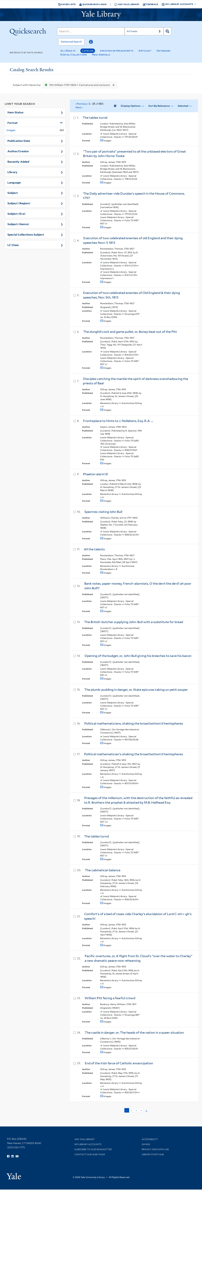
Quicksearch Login (93, 4)
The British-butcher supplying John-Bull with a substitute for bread (133, 622)
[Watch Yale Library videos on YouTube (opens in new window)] (17, 1156)
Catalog (87, 50)
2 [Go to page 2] (131, 1110)
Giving (146, 1144)
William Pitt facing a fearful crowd (110, 998)
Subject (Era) (16, 213)
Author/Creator (18, 151)
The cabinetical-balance (102, 870)
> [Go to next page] (146, 1111)
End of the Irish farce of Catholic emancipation (119, 1063)
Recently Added (18, 161)
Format (12, 122)
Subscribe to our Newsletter (93, 1149)
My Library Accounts (87, 1144)
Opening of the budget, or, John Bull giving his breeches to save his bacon (137, 656)
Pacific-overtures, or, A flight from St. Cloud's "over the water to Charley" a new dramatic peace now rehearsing (138, 958)
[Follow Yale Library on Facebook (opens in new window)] (8, 1156)
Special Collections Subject (25, 234)
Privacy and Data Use (155, 1149)
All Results (67, 50)
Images (10, 130)
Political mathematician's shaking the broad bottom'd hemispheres (133, 754)
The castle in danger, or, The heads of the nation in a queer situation (134, 1032)
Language (14, 182)
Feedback (150, 4)
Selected (183, 105)
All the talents (94, 549)
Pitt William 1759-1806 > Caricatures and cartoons (76, 84)
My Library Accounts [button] (177, 4)
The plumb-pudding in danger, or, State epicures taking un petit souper (136, 690)
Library (12, 172)
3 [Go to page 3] (136, 1110)
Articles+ (145, 50)
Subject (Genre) (18, 224)
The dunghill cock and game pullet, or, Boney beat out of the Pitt (130, 332)
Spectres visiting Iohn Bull (103, 512)
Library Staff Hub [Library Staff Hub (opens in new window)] (153, 1154)
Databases (164, 50)
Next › (79, 107)
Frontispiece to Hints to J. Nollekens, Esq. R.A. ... (118, 421)
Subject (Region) (18, 203)
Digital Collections (73, 54)
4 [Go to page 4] (141, 1110)
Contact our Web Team (89, 1154)
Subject (12, 192)
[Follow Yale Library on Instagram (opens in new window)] (12, 1156)
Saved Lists (67, 4)
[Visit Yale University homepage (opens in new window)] (14, 1175)
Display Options (130, 105)
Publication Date (18, 140)
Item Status (15, 112)
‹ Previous (89, 105)
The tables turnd (95, 118)
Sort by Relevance (159, 105)
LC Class (13, 245)
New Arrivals (101, 54)
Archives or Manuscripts (116, 50)
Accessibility (150, 1139)
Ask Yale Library (127, 4)
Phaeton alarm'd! (95, 474)
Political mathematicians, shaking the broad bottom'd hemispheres (133, 723)
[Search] (91, 31)
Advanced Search (71, 41)
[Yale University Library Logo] (101, 14)
